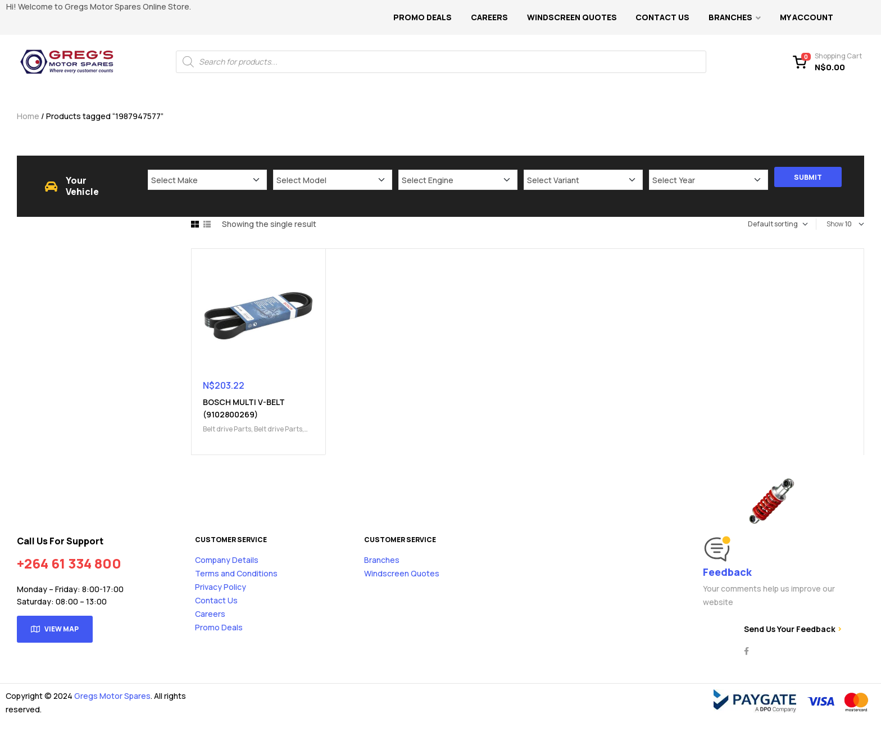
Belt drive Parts (227, 429)
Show (834, 224)
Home (28, 116)
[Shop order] (764, 224)
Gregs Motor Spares (112, 695)
